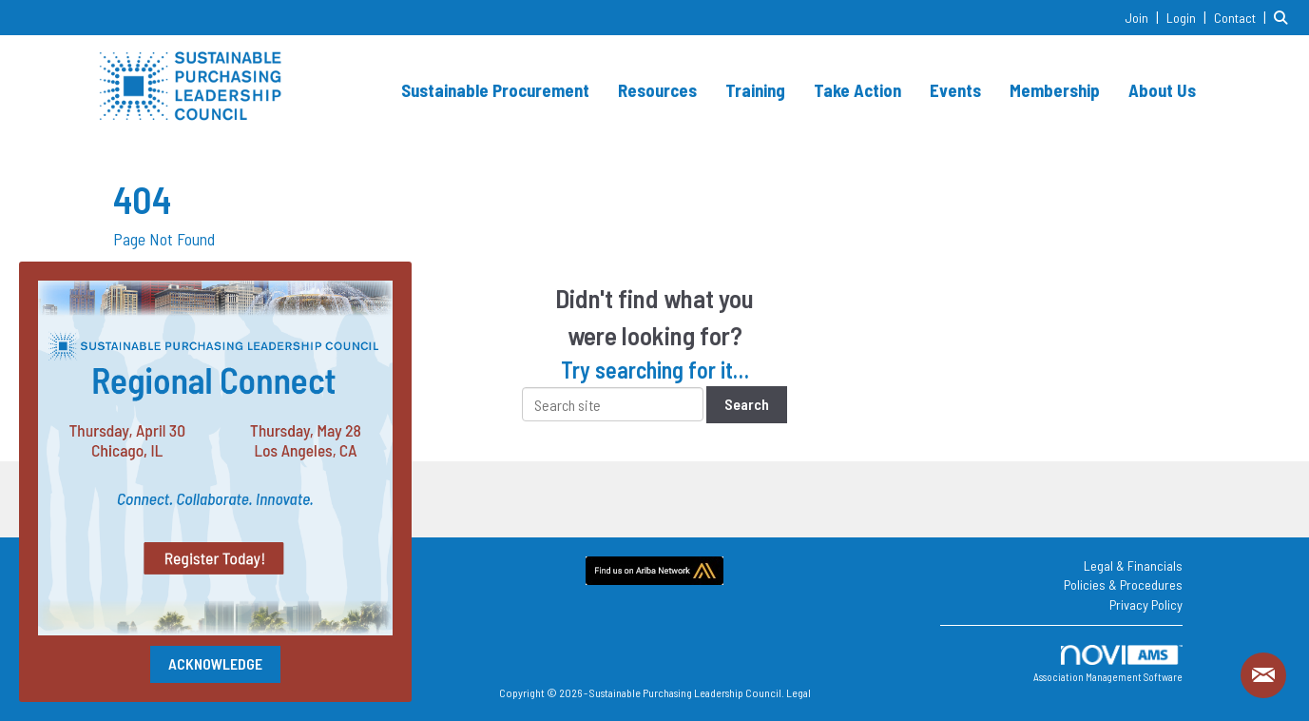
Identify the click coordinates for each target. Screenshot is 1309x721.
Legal (798, 692)
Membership (1055, 90)
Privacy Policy (1146, 604)
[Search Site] (1284, 17)
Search (746, 404)
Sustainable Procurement (495, 90)
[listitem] (1144, 17)
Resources (657, 90)
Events (955, 90)
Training (755, 90)
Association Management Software (1108, 664)
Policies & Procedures (1123, 584)
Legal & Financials (1133, 565)
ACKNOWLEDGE (215, 663)
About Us (1162, 90)
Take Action (857, 90)
